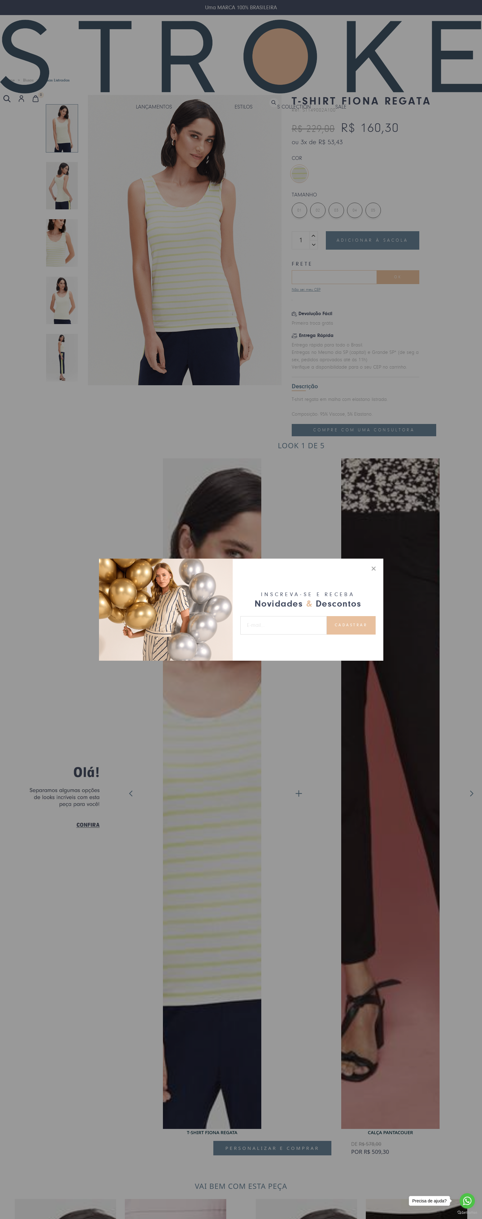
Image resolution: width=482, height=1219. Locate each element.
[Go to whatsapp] (467, 1201)
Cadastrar (351, 625)
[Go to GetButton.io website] (467, 1213)
